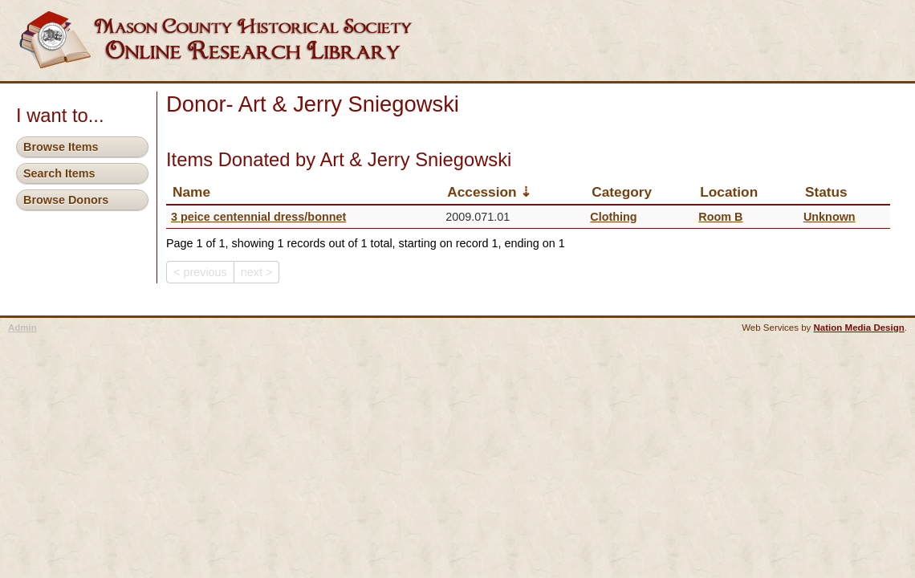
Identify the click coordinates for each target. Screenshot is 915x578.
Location (729, 192)
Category (622, 192)
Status (826, 192)
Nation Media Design (859, 327)
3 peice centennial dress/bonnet (258, 216)
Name (191, 192)
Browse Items (61, 146)
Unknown (829, 216)
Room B (720, 216)
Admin (22, 327)
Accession (481, 192)
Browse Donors (65, 199)
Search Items (59, 173)
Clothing (613, 216)
